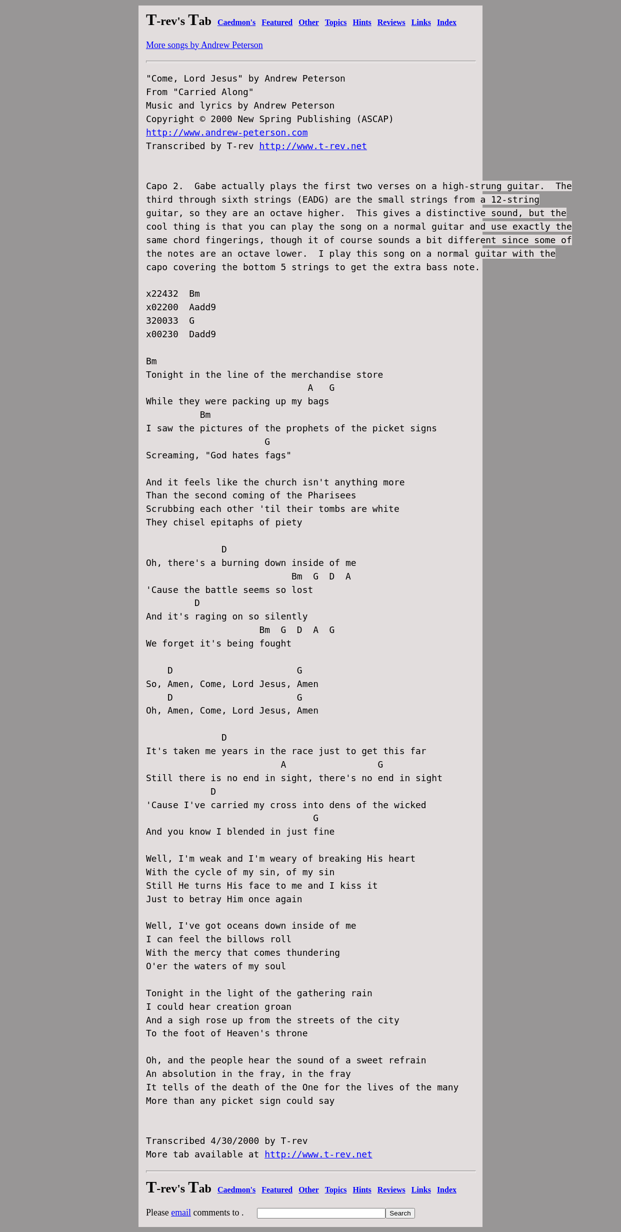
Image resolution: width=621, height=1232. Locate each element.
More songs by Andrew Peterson (204, 45)
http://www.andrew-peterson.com (227, 132)
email (181, 1212)
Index (446, 22)
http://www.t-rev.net (313, 146)
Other (308, 22)
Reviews (392, 22)
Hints (362, 22)
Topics (336, 22)
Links (421, 22)
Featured (277, 22)
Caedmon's (237, 22)
